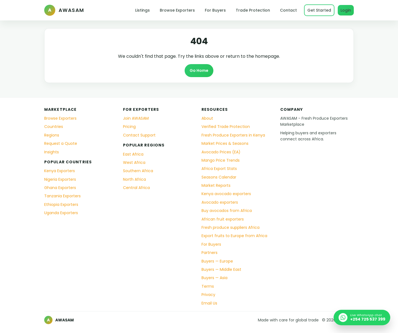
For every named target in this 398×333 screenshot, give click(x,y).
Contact (288, 10)
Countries (53, 126)
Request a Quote (60, 143)
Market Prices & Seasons (224, 143)
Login (346, 10)
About (207, 118)
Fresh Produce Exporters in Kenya (233, 135)
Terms (207, 286)
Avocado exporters (219, 202)
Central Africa (136, 187)
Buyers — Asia (214, 277)
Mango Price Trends (220, 160)
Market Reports (216, 185)
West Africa (134, 162)
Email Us (209, 303)
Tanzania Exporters (62, 196)
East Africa (133, 154)
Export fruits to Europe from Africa (234, 235)
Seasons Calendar (218, 177)
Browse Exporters (177, 10)
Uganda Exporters (61, 213)
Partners (209, 252)
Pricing (129, 126)
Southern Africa (138, 171)
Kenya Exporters (59, 171)
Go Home (199, 70)
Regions (51, 135)
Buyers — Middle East (221, 269)
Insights (51, 152)
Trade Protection (253, 10)
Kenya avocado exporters (226, 193)
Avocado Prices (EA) (220, 152)
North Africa (134, 179)
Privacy (208, 294)
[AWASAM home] (64, 10)
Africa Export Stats (219, 168)
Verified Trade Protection (225, 126)
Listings (142, 10)
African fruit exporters (222, 219)
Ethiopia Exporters (61, 204)
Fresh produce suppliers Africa (230, 227)
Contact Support (139, 135)
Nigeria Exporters (60, 179)
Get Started (319, 10)
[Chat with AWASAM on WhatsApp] (362, 317)
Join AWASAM (136, 118)
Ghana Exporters (60, 187)
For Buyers (215, 10)
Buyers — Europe (217, 261)
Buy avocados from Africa (226, 210)
